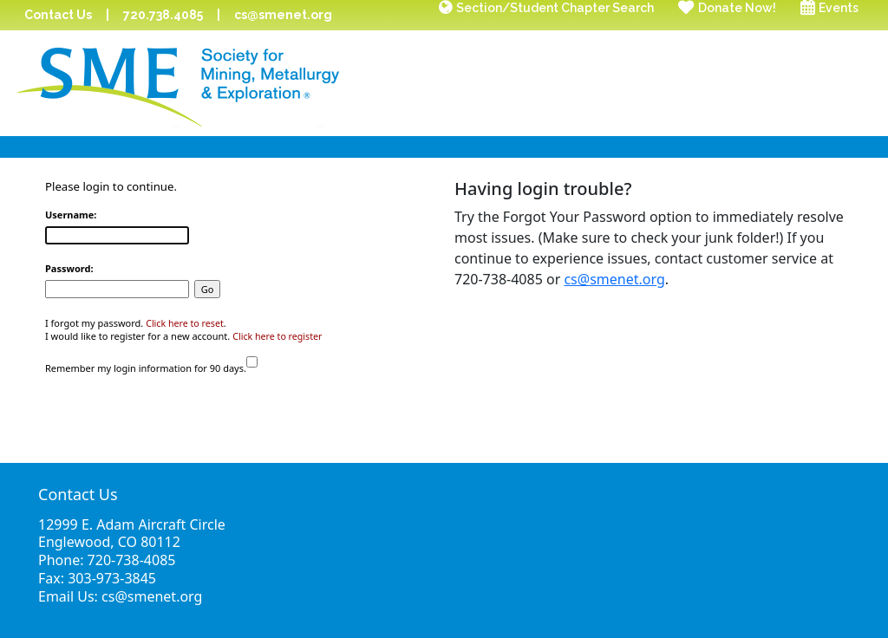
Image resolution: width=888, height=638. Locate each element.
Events (839, 8)
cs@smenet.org (283, 15)
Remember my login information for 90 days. (145, 367)
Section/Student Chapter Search (555, 8)
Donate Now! (737, 8)
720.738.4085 (163, 15)
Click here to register (277, 336)
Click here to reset (185, 323)
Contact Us (58, 15)
